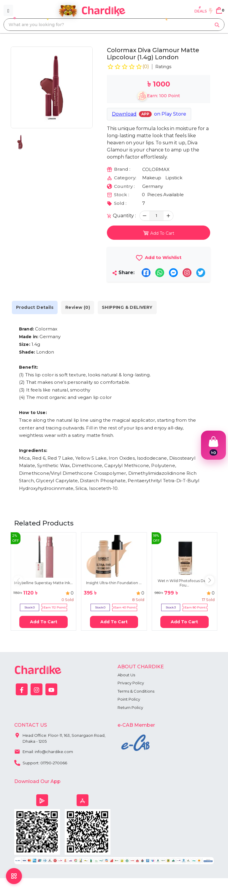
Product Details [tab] (35, 307)
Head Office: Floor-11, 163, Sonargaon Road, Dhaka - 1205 (59, 737)
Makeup (151, 177)
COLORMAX (156, 169)
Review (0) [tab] (77, 307)
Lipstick (173, 177)
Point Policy (129, 699)
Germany (152, 186)
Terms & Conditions (136, 691)
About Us (126, 674)
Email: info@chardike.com (43, 751)
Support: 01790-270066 (40, 762)
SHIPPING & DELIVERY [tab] (127, 307)
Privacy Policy (131, 682)
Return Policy (130, 707)
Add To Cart (43, 621)
